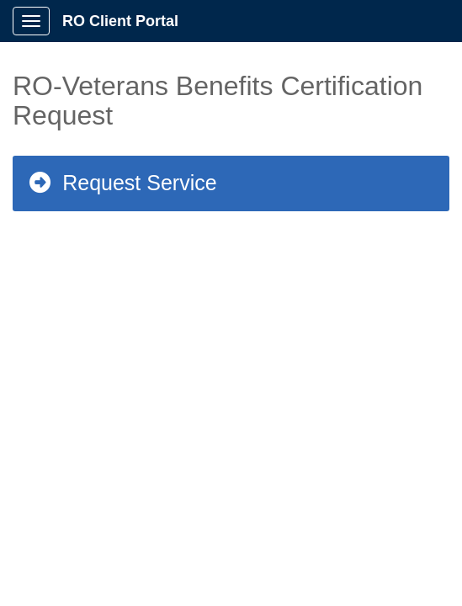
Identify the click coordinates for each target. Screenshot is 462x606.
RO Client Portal (120, 21)
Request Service (122, 182)
